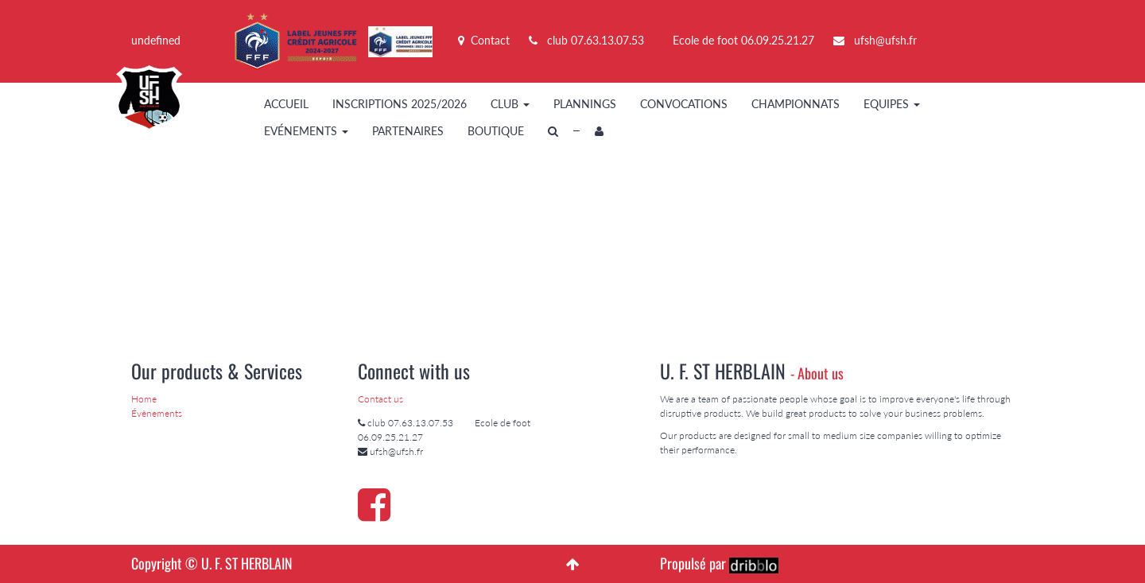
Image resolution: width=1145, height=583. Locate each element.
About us (821, 373)
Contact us (380, 399)
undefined (155, 40)
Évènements (156, 413)
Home (144, 399)
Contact (484, 40)
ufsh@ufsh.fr (885, 40)
